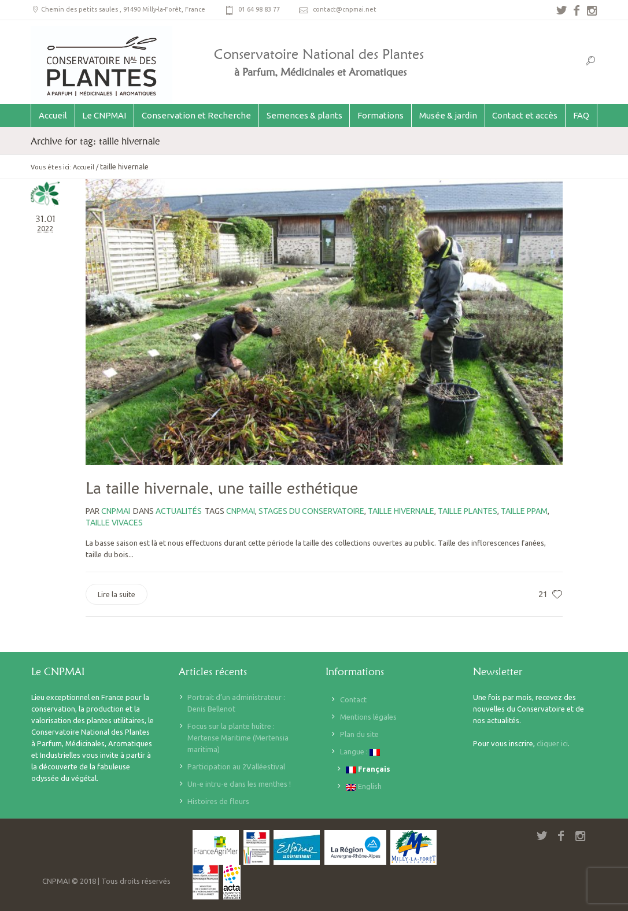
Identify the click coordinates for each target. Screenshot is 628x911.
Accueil (83, 167)
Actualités (179, 511)
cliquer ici (552, 743)
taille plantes (467, 511)
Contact (353, 699)
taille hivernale (401, 511)
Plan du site (359, 734)
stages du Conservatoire (311, 511)
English (364, 786)
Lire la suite (116, 594)
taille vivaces (114, 522)
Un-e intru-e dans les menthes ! (239, 784)
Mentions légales (368, 717)
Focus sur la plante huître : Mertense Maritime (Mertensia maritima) (238, 737)
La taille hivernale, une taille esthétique (222, 488)
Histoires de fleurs (218, 801)
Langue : (360, 751)
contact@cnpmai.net (344, 9)
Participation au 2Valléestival (236, 766)
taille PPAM (524, 511)
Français (368, 769)
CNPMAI (240, 511)
